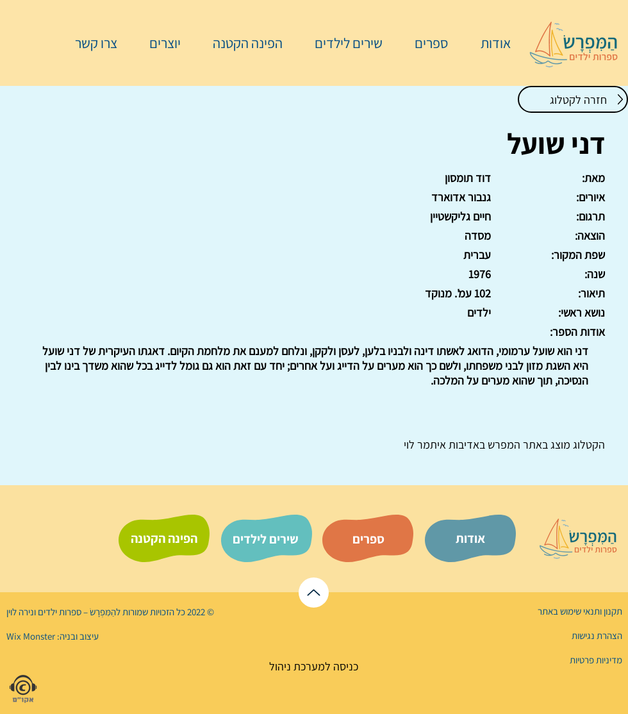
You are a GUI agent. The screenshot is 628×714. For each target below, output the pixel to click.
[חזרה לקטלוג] (573, 99)
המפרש (502, 444)
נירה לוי (21, 612)
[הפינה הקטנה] (164, 538)
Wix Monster (30, 636)
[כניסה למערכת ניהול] (313, 666)
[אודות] (470, 538)
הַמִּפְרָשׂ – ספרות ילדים (76, 612)
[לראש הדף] (314, 592)
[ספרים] (368, 539)
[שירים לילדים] (265, 539)
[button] (425, 43)
